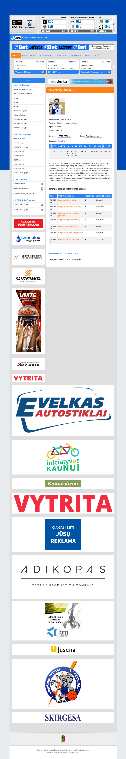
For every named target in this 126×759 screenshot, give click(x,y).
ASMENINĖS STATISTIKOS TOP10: (64, 253)
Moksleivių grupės (22, 134)
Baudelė (61, 141)
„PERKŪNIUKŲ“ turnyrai (24, 200)
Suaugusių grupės (22, 85)
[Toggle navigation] (111, 37)
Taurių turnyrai (20, 179)
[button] (28, 89)
